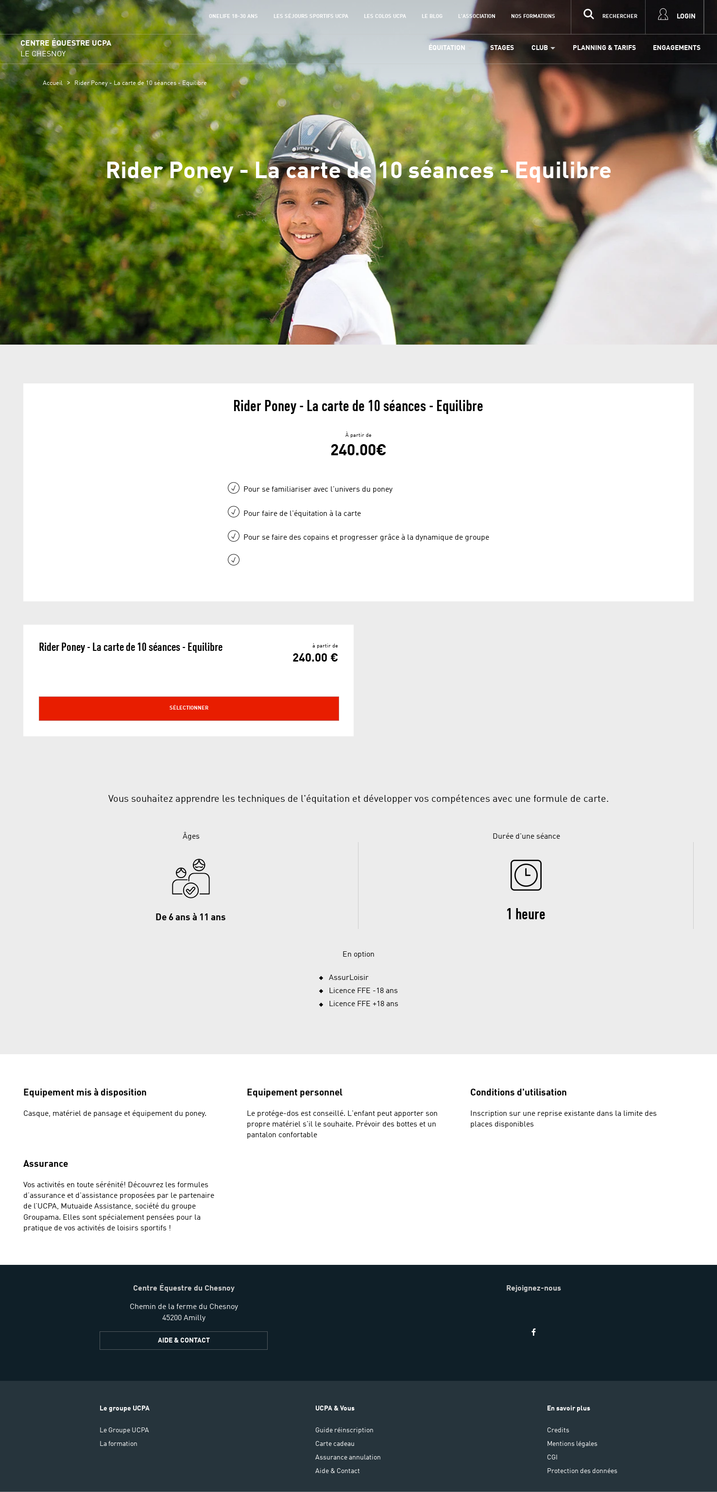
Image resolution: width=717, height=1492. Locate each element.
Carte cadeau (335, 1444)
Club (539, 48)
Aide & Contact (184, 1340)
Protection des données (582, 1471)
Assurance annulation (348, 1457)
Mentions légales (572, 1444)
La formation (118, 1444)
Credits (558, 1430)
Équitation (446, 48)
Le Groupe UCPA (124, 1430)
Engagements (676, 48)
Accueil (53, 83)
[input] (608, 17)
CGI (552, 1457)
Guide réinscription (344, 1430)
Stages (502, 48)
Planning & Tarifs (604, 48)
